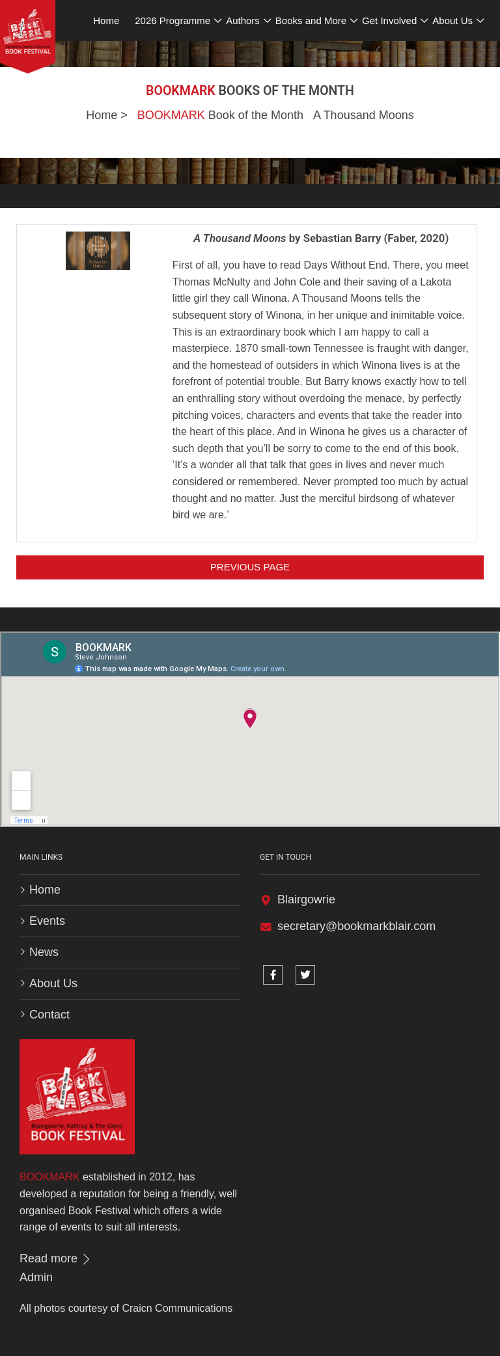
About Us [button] (452, 20)
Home (101, 115)
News (44, 952)
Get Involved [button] (389, 20)
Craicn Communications (177, 1308)
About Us (53, 983)
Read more (56, 1258)
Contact (49, 1014)
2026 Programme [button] (172, 20)
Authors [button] (243, 20)
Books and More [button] (310, 20)
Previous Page (250, 566)
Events (47, 920)
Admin (36, 1277)
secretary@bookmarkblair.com (356, 926)
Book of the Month (220, 115)
